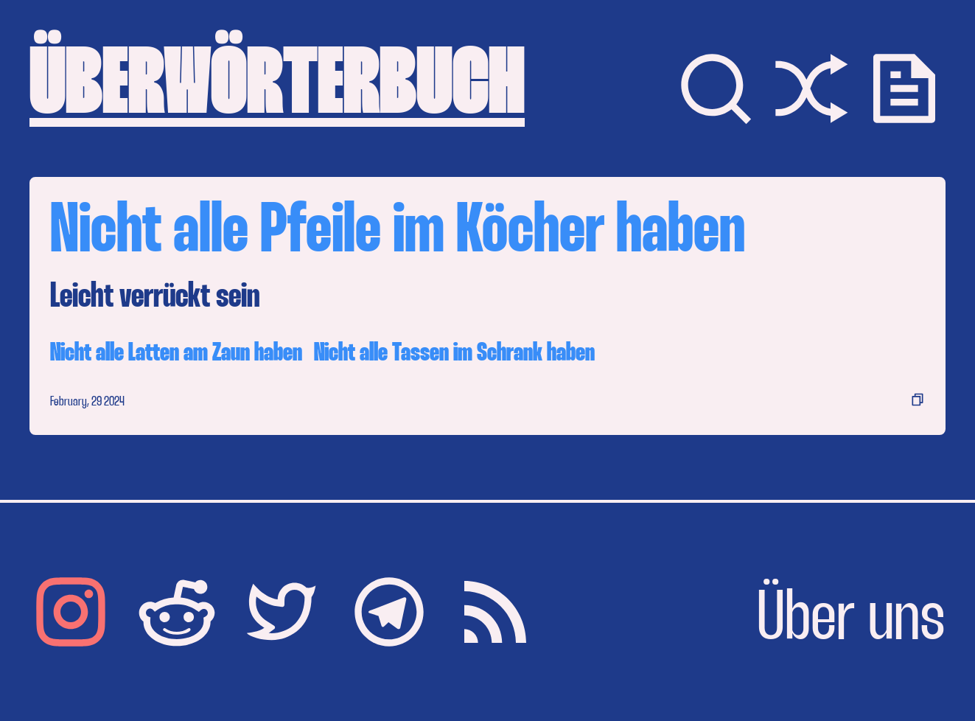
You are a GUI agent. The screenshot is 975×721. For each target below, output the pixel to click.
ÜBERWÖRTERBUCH (277, 88)
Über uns (851, 620)
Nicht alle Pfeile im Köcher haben (397, 233)
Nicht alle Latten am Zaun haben (176, 353)
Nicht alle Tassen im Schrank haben (454, 353)
